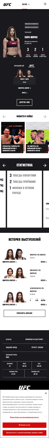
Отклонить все (24, 425)
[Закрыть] (46, 393)
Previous (4, 116)
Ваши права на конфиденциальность (24, 417)
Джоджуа (35, 289)
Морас (33, 255)
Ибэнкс (34, 271)
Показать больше (24, 313)
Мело (42, 255)
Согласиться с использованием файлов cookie (24, 433)
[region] (24, 414)
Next (45, 116)
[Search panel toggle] (45, 4)
